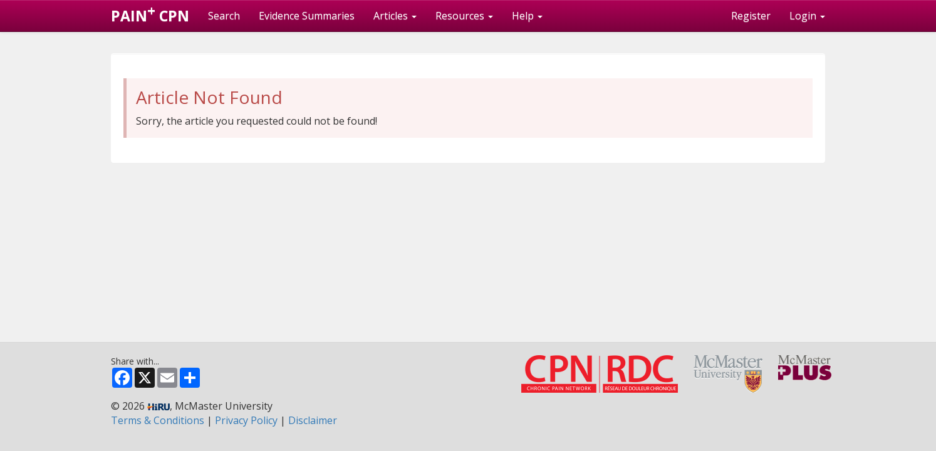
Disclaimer (312, 420)
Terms (157, 420)
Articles (395, 16)
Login (807, 16)
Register (751, 16)
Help (527, 16)
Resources (464, 16)
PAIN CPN (150, 13)
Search (224, 16)
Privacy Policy (246, 420)
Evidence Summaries (307, 16)
